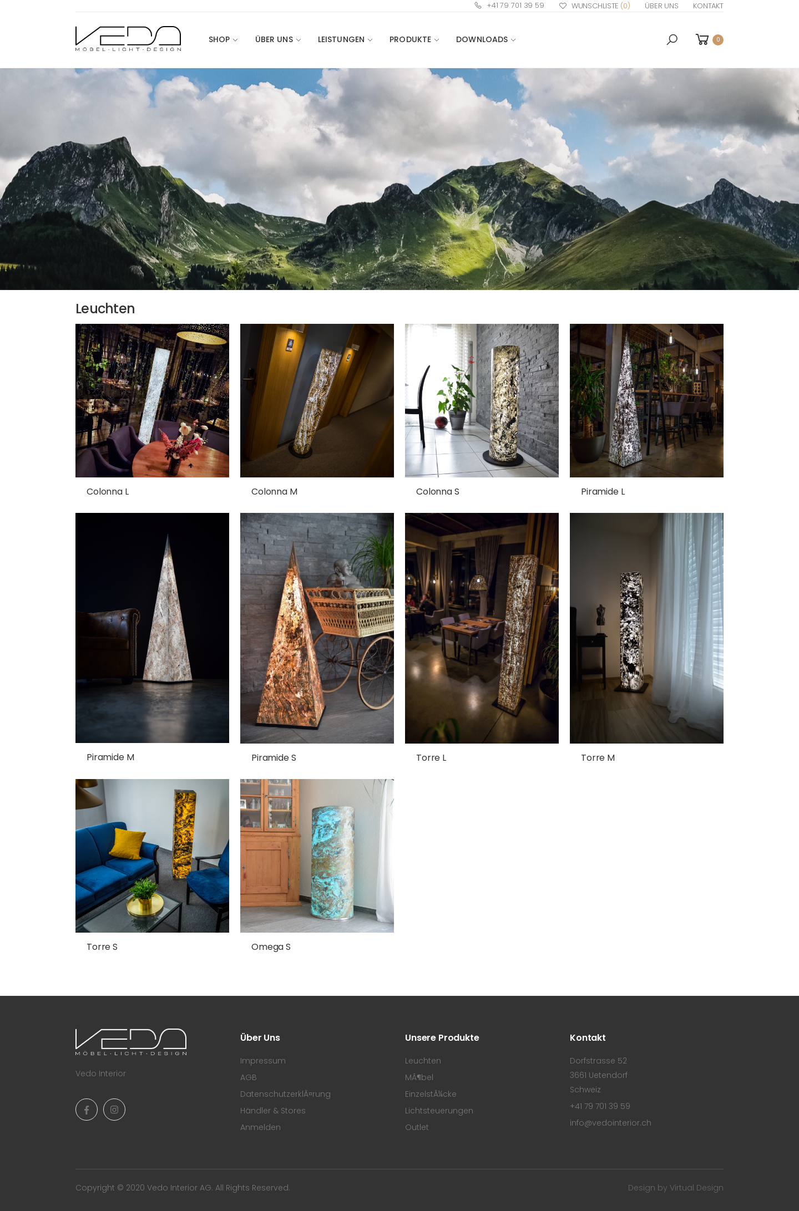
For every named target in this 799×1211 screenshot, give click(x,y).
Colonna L (108, 491)
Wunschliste (594, 6)
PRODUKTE (410, 39)
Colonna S (437, 491)
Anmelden (260, 1127)
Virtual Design (697, 1187)
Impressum (263, 1060)
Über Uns (662, 6)
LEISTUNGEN (341, 39)
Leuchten (423, 1060)
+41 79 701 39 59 (509, 5)
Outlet (417, 1127)
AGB (248, 1077)
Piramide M (110, 757)
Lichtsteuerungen (439, 1110)
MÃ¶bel (419, 1077)
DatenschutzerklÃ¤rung (285, 1094)
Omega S (271, 946)
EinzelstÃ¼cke (431, 1094)
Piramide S (273, 757)
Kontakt (708, 6)
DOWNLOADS (482, 39)
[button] (672, 40)
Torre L (431, 757)
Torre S (102, 946)
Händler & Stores (273, 1110)
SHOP (219, 39)
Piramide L (602, 491)
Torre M (598, 757)
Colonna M (274, 491)
